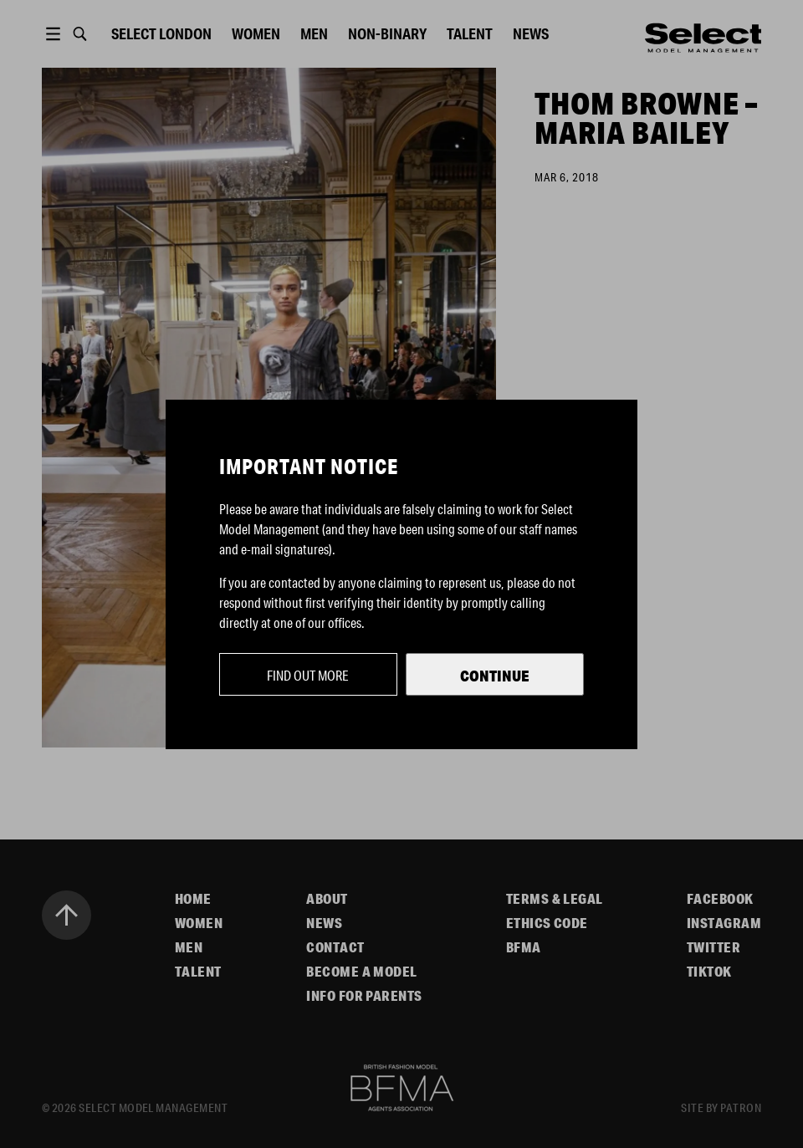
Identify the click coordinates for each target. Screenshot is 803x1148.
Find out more (308, 675)
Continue (494, 676)
